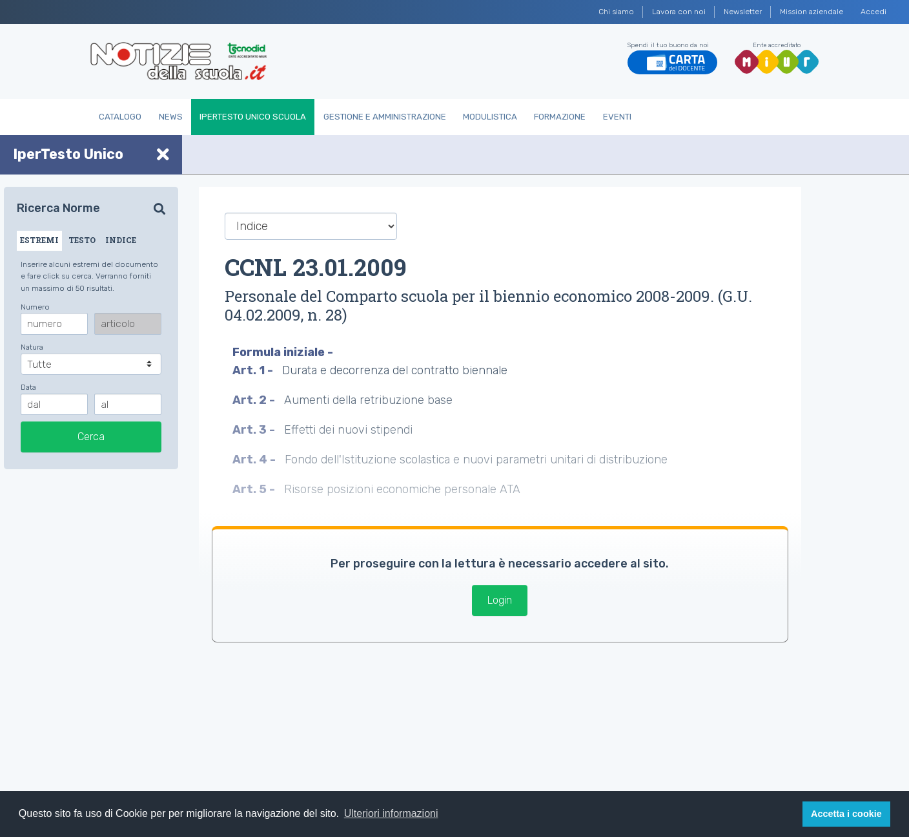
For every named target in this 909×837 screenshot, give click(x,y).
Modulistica (490, 117)
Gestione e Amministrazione (384, 117)
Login (499, 600)
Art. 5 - (255, 489)
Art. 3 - (255, 430)
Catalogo (120, 117)
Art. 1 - (254, 370)
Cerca (91, 436)
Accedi (873, 11)
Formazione (560, 117)
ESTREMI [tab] (39, 240)
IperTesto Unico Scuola (252, 117)
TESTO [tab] (82, 240)
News (171, 117)
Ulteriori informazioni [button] (391, 813)
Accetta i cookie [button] (846, 814)
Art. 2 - (255, 400)
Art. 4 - (255, 459)
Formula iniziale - (284, 352)
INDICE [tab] (120, 240)
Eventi (617, 117)
